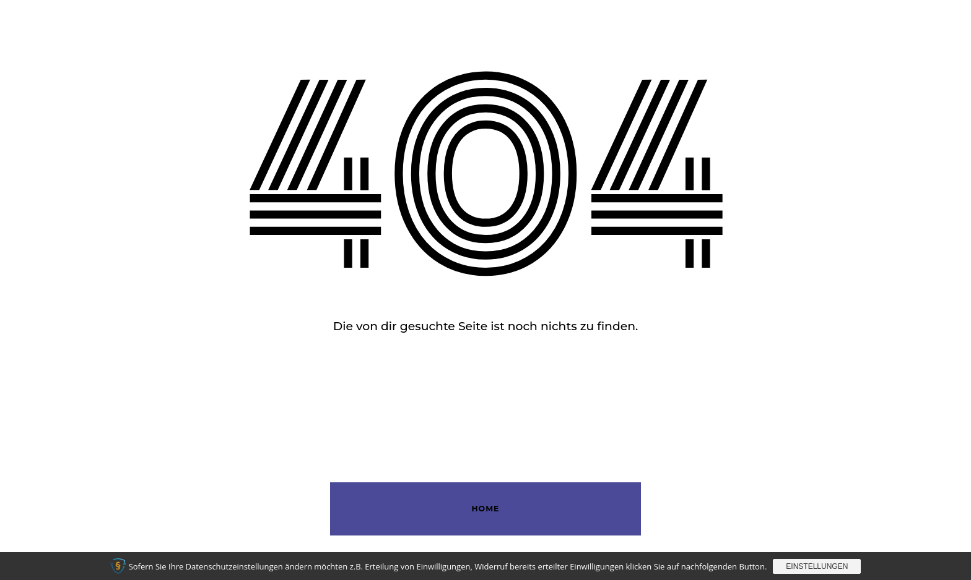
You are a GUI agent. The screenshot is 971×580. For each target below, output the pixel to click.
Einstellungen (817, 566)
